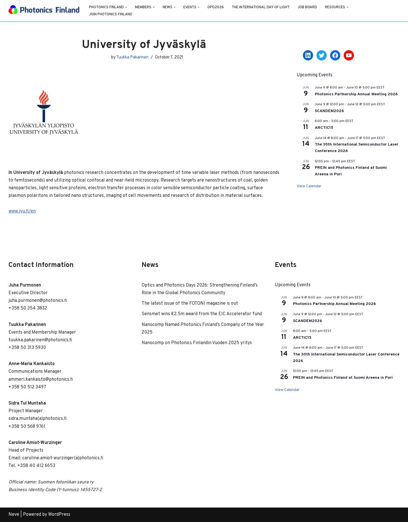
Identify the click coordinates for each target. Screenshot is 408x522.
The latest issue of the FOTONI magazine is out (190, 303)
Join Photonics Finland (110, 14)
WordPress (59, 514)
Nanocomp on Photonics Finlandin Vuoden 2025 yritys (197, 343)
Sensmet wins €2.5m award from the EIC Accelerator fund (202, 314)
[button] (126, 7)
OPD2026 (216, 7)
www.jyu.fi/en (22, 211)
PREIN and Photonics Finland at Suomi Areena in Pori (343, 377)
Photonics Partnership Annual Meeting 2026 (356, 94)
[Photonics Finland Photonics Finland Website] (43, 10)
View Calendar (309, 186)
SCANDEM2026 (329, 111)
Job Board (307, 7)
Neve (13, 514)
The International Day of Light (261, 7)
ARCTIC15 (324, 127)
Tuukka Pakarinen (132, 57)
